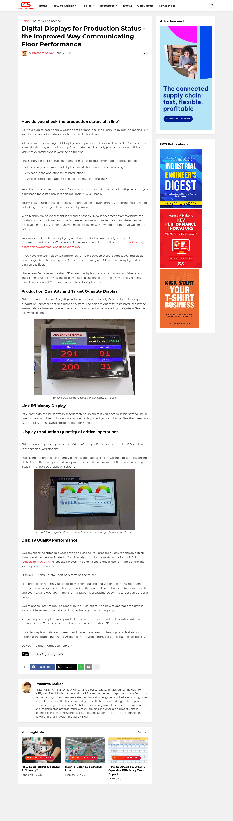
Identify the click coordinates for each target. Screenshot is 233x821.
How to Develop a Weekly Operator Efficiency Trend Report (126, 770)
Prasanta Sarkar (49, 684)
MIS (61, 654)
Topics (86, 5)
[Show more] (96, 667)
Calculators (145, 5)
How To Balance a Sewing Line (83, 768)
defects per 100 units (36, 561)
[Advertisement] (85, 90)
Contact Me (167, 5)
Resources (107, 5)
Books (127, 5)
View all (143, 732)
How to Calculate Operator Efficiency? (41, 768)
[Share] (145, 53)
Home (43, 5)
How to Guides (63, 5)
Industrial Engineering (46, 21)
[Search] (212, 6)
